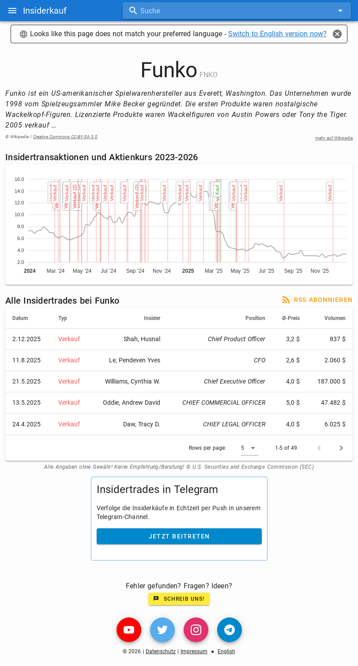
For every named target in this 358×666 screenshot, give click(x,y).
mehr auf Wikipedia (334, 137)
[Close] (337, 34)
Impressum (194, 651)
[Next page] (341, 448)
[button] (249, 448)
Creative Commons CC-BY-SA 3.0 (65, 136)
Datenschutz (161, 651)
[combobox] (237, 10)
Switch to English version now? (277, 34)
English (226, 651)
